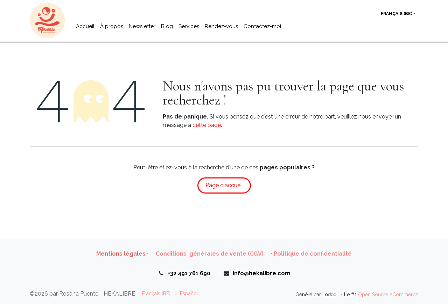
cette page (206, 125)
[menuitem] (85, 26)
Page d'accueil (224, 185)
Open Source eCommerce (388, 294)
